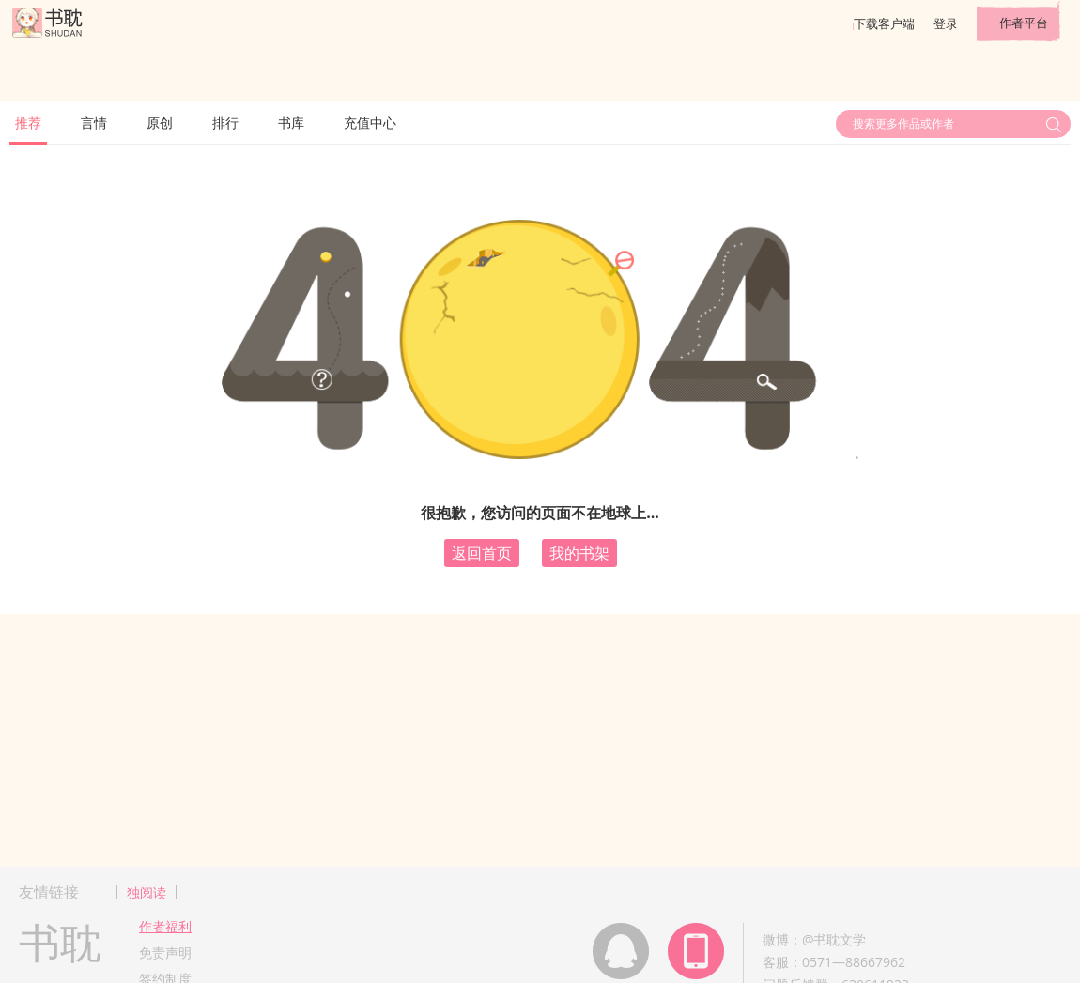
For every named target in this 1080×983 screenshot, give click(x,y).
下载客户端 (884, 23)
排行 (225, 122)
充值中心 (370, 122)
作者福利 (165, 926)
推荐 (28, 122)
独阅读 (146, 892)
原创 (160, 122)
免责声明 (165, 952)
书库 (291, 122)
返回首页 (482, 553)
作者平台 (1023, 22)
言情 (94, 122)
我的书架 (579, 553)
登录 (945, 23)
